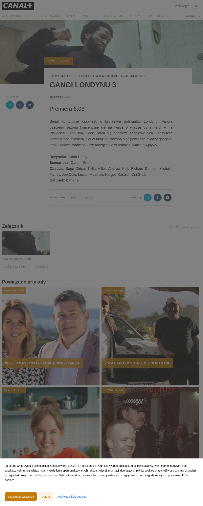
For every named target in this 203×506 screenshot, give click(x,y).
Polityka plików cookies (72, 496)
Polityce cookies (47, 475)
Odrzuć (45, 496)
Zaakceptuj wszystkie (21, 496)
